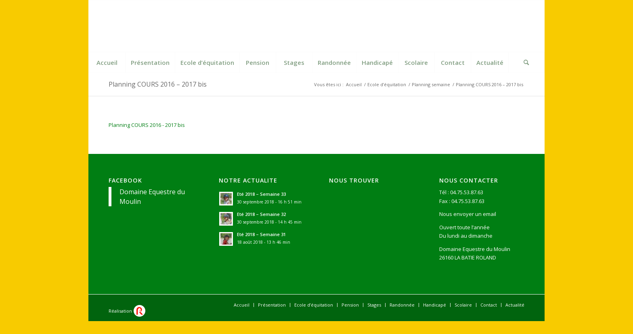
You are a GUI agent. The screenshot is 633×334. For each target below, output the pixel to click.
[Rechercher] (526, 62)
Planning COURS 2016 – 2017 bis (158, 84)
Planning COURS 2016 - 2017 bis (147, 125)
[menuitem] (107, 62)
